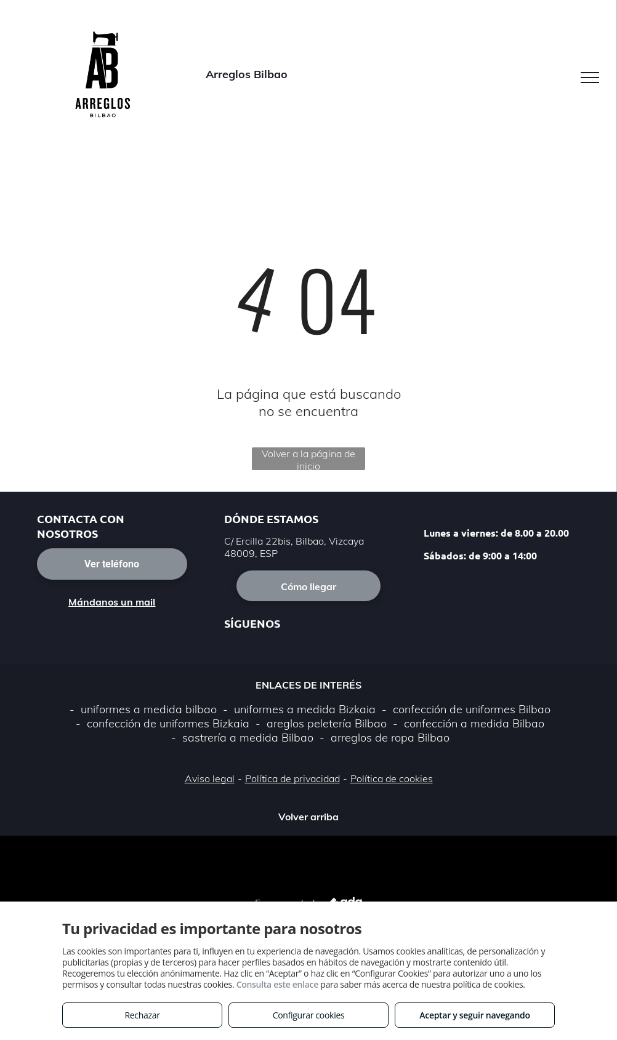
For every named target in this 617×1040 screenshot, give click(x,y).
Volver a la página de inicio (308, 458)
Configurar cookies (309, 1015)
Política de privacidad (292, 778)
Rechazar (141, 1015)
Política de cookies (391, 778)
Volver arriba (308, 816)
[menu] (590, 78)
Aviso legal (210, 778)
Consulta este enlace (277, 984)
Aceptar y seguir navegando (474, 1015)
